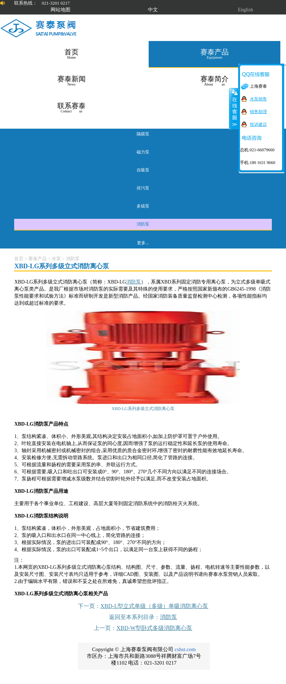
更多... (143, 242)
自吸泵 (143, 170)
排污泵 (143, 188)
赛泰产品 (37, 258)
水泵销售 (258, 99)
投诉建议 (258, 124)
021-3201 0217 (56, 3)
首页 (18, 258)
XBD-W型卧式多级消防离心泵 (154, 628)
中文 (153, 9)
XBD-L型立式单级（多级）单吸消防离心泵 (154, 606)
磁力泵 (143, 152)
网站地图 (60, 9)
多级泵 (143, 206)
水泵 (56, 258)
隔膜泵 (143, 133)
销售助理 (258, 111)
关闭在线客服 (234, 108)
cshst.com (185, 649)
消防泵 (143, 224)
